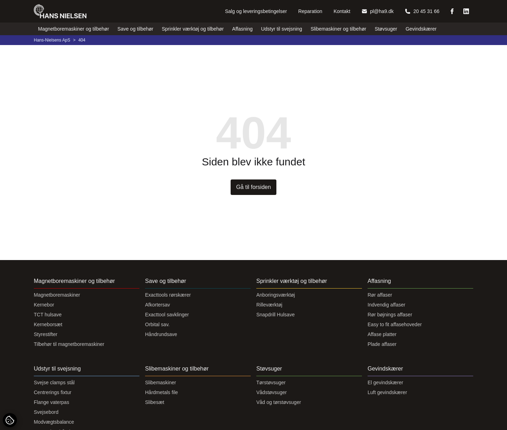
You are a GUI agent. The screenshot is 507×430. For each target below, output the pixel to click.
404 (81, 40)
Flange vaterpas (51, 402)
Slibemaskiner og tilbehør (338, 29)
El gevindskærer (385, 382)
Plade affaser (382, 344)
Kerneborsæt (48, 324)
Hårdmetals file (161, 392)
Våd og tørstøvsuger (278, 402)
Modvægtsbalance (54, 422)
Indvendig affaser (386, 305)
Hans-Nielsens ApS (52, 40)
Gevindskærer (421, 29)
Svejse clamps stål (54, 382)
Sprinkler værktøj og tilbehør (193, 29)
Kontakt (341, 11)
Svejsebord (46, 412)
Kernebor (44, 305)
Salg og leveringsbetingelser (256, 11)
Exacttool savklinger (167, 314)
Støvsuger (386, 29)
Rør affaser (380, 295)
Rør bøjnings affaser (390, 314)
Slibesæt (154, 402)
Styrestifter (45, 334)
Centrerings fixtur (52, 392)
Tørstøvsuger (271, 382)
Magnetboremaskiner (57, 295)
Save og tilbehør (136, 29)
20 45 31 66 (422, 11)
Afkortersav (157, 305)
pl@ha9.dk (378, 11)
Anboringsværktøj (275, 295)
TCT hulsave (48, 314)
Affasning (242, 29)
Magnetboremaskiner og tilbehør (73, 29)
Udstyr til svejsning (281, 29)
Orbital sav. (157, 324)
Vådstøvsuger (271, 392)
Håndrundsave (161, 334)
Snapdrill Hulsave (275, 314)
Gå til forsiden (253, 187)
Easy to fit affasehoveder (395, 324)
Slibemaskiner (160, 382)
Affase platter (382, 334)
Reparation (310, 11)
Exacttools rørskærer (168, 295)
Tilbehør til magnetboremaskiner (69, 344)
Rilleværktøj (269, 305)
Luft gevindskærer (387, 392)
